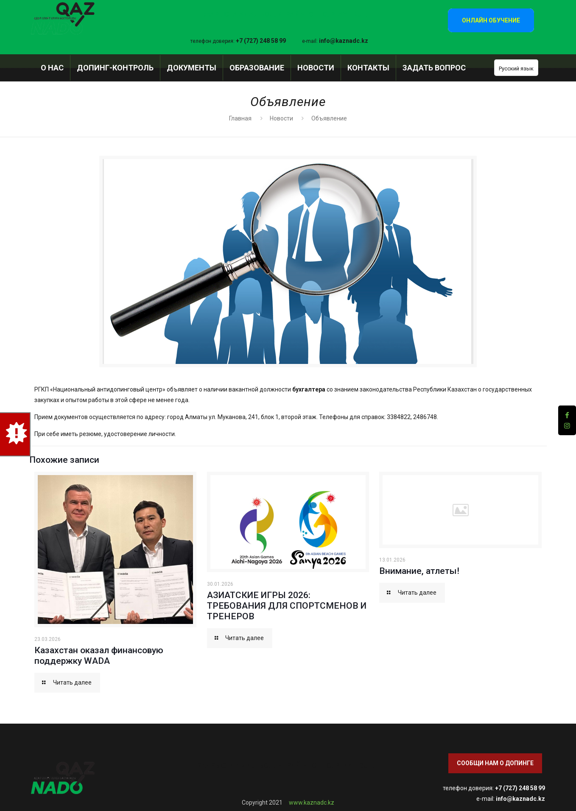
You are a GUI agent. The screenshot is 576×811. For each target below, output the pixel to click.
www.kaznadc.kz (311, 802)
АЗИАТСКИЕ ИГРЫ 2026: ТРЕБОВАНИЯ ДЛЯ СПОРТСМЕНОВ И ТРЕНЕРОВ (286, 605)
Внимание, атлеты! (419, 571)
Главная (240, 118)
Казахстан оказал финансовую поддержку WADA (98, 655)
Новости (281, 118)
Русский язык (516, 68)
